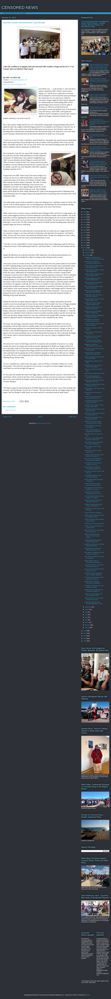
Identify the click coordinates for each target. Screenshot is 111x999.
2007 (85, 641)
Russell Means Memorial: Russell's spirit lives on (92, 320)
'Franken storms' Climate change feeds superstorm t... (94, 270)
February (88, 625)
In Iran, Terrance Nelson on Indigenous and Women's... (93, 430)
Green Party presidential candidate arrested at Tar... (93, 262)
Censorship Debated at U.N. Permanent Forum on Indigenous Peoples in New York (99, 148)
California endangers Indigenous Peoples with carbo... (94, 316)
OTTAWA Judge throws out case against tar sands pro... (94, 578)
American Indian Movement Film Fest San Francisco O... (94, 455)
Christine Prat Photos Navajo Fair (94, 523)
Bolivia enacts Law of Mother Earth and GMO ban (93, 312)
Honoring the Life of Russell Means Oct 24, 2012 (93, 336)
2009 (85, 636)
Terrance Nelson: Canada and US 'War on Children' (94, 324)
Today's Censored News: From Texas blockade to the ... (93, 594)
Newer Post (7, 417)
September (88, 607)
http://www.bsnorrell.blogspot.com (14, 84)
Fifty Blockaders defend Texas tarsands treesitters (93, 418)
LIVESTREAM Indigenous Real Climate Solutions (94, 401)
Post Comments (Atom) (44, 423)
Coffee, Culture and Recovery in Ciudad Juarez (94, 526)
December (88, 250)
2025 (85, 214)
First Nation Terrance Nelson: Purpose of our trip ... (93, 463)
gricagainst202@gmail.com (18, 80)
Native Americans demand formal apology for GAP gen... (94, 381)
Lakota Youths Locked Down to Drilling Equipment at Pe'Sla (99, 95)
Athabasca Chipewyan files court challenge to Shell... (94, 586)
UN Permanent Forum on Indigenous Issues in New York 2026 (99, 136)
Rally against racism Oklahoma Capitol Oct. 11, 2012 (94, 488)
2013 (85, 245)
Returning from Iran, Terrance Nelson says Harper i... (93, 366)
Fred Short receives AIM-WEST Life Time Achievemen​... (94, 443)
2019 (85, 230)
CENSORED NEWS (20, 7)
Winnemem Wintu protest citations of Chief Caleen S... (95, 414)
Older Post (72, 417)
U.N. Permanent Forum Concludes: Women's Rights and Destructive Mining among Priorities (99, 122)
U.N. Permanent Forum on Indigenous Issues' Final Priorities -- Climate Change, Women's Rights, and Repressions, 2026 (95, 24)
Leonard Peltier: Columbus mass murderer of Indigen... (94, 496)
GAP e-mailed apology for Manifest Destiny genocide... (94, 376)
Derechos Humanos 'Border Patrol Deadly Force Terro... (95, 385)
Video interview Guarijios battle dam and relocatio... (94, 287)
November (88, 252)
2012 (85, 248)
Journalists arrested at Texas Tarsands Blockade (93, 476)
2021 (85, 224)
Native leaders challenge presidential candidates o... (93, 582)
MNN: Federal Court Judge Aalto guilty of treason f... (94, 531)
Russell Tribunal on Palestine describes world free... (93, 501)
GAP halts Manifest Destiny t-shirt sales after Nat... (94, 409)
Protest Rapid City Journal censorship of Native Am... (93, 467)
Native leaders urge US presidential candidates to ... (93, 561)
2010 (85, 633)
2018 (85, 232)
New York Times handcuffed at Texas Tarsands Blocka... (93, 459)
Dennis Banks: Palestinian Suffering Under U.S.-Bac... (93, 492)
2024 (85, 217)
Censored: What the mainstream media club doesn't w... (94, 565)
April (86, 620)
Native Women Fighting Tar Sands (95, 373)
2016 (85, 237)
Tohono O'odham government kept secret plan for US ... (93, 397)
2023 (85, 219)
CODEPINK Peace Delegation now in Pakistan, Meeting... (93, 574)
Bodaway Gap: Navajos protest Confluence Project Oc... (94, 590)
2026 (85, 212)
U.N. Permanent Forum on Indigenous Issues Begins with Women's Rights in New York (98, 163)
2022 (85, 222)
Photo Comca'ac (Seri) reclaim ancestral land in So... (93, 283)
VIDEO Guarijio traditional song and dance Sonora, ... (94, 266)
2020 (85, 227)
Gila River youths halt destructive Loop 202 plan (94, 349)
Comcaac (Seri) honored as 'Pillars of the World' (93, 307)
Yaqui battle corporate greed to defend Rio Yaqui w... (94, 295)
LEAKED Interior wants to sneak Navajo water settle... (94, 405)
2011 (85, 630)
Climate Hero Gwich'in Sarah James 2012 (93, 451)
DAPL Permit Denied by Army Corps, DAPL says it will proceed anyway (99, 177)
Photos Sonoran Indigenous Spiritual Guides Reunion (93, 291)
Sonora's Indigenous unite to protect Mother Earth (93, 279)
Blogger (87, 995)
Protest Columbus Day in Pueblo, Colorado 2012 (94, 520)
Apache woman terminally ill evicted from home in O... (93, 353)
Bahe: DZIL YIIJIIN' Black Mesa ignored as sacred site (94, 438)
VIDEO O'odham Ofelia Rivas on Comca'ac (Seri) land (94, 274)
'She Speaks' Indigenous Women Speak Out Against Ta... (94, 553)
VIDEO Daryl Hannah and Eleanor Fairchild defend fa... (95, 545)
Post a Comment (11, 410)
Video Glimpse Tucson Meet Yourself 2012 (93, 426)
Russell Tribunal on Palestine (93, 512)
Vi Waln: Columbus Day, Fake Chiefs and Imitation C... (93, 505)
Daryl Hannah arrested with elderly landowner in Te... (93, 549)
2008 (85, 638)
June (86, 614)
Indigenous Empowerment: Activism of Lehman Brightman (94, 258)
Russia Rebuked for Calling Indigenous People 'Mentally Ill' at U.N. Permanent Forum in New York (99, 81)
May (86, 617)
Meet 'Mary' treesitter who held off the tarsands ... (94, 557)
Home (40, 417)
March (87, 622)
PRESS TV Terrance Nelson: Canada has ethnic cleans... (93, 422)
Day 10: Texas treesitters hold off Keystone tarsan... (94, 569)
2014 (85, 243)
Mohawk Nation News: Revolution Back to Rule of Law (94, 299)
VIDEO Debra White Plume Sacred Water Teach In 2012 (94, 603)
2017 (85, 235)
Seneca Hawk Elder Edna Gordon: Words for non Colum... (92, 536)
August (87, 609)
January (87, 627)
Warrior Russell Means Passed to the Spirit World (94, 357)
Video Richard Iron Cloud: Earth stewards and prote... (94, 598)
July (86, 612)
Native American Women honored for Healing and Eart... (94, 516)
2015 (85, 240)
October (87, 255)
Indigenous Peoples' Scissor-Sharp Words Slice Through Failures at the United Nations (98, 191)
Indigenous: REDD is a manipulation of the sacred (93, 345)
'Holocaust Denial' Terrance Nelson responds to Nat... (93, 484)
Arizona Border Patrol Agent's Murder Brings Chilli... (93, 540)
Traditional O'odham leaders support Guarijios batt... (93, 303)
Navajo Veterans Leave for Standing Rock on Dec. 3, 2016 (99, 108)
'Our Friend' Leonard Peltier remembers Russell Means (93, 341)
